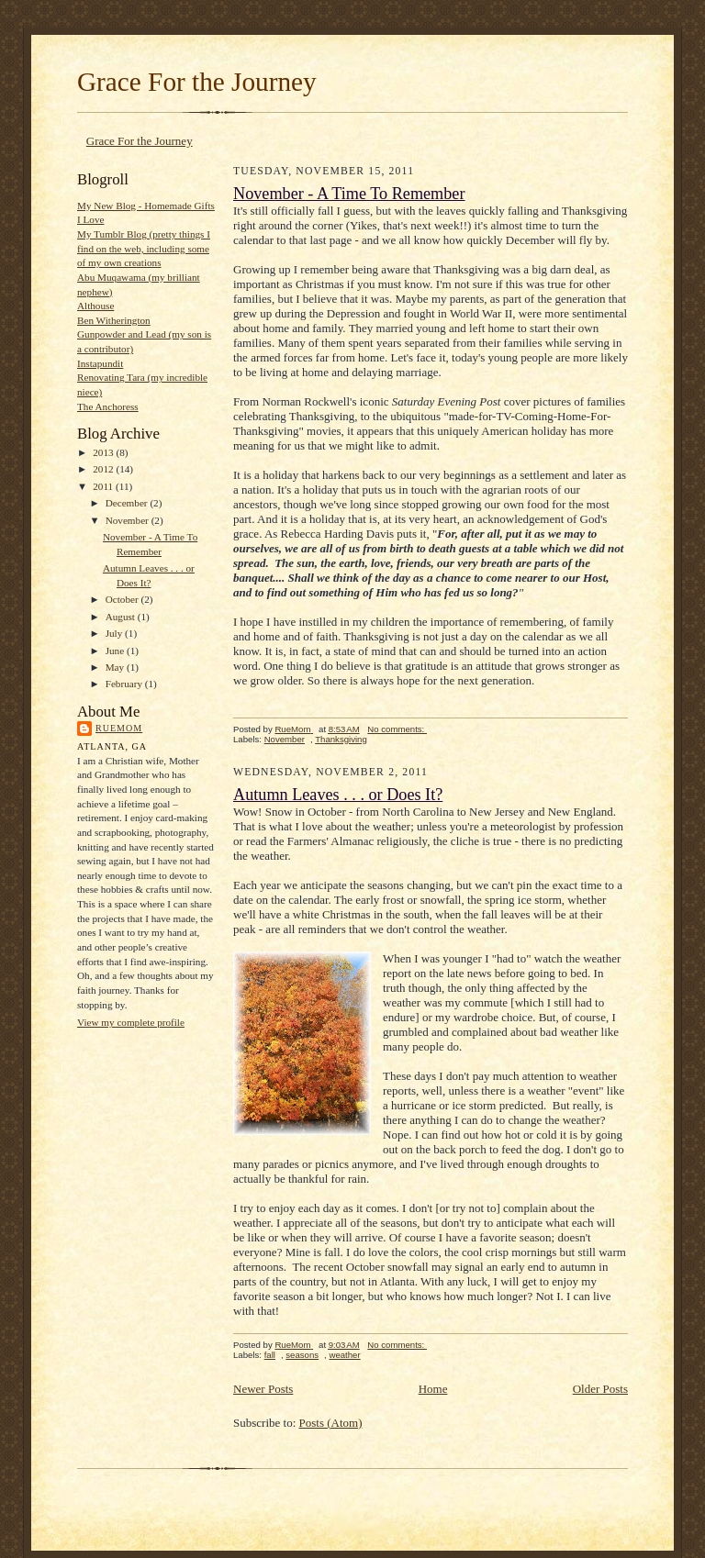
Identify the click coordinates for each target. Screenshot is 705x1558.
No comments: (397, 729)
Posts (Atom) (331, 1423)
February (125, 683)
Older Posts (600, 1389)
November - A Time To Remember (349, 193)
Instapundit (100, 363)
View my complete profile (131, 1022)
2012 (104, 468)
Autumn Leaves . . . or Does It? (337, 794)
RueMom (118, 728)
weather (344, 1355)
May (116, 667)
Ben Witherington (114, 320)
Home (433, 1389)
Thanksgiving (341, 739)
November (128, 520)
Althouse (95, 305)
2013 (104, 452)
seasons (302, 1355)
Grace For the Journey (197, 81)
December (128, 502)
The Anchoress (108, 406)
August (122, 616)
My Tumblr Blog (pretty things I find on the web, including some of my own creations (143, 248)
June (116, 650)
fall (269, 1355)
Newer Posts (263, 1389)
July (115, 633)
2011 (104, 486)
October (123, 599)
